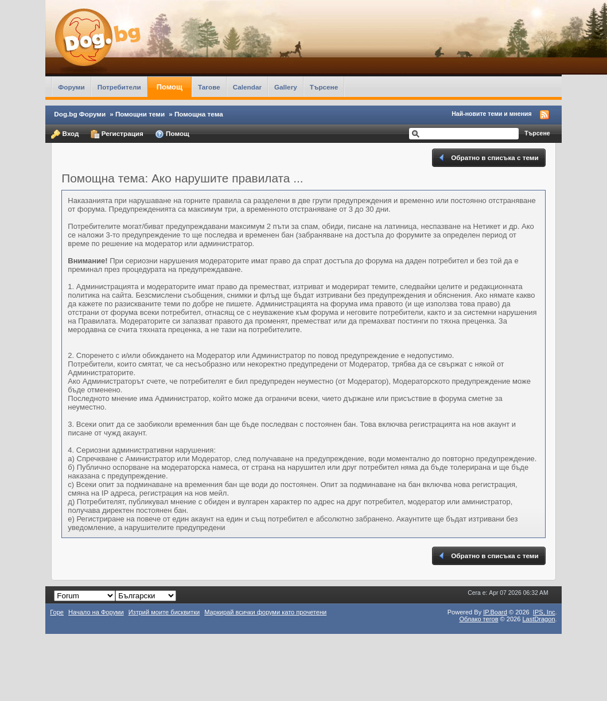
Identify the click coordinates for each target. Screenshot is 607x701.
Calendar (247, 87)
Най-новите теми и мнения (491, 113)
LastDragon (538, 619)
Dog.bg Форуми (80, 114)
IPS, (544, 612)
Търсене (324, 87)
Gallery (285, 87)
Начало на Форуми (96, 612)
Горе (57, 612)
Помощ (169, 87)
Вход (65, 134)
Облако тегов (478, 619)
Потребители (119, 87)
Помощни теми (140, 114)
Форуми (71, 87)
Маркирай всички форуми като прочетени (265, 612)
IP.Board (495, 612)
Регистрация (117, 134)
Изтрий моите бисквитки (164, 612)
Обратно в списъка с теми (488, 157)
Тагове (209, 87)
